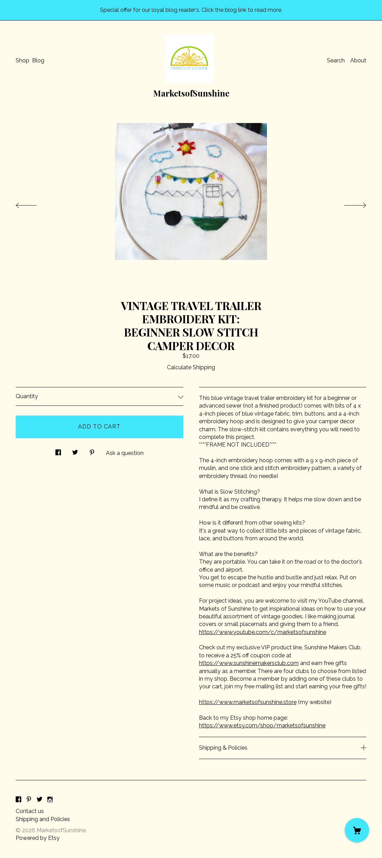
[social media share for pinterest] (92, 450)
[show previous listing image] (33, 203)
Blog (38, 60)
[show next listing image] (348, 203)
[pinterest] (29, 799)
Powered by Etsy (38, 838)
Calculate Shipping (191, 367)
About (358, 60)
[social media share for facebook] (58, 450)
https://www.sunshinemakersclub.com (249, 663)
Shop (22, 60)
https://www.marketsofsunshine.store (248, 702)
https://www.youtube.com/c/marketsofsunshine (262, 632)
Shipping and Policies (43, 819)
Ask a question (125, 453)
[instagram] (50, 799)
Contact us (30, 811)
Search (336, 60)
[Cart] (357, 830)
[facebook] (18, 799)
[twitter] (40, 799)
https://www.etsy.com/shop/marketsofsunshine (262, 725)
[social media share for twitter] (75, 450)
